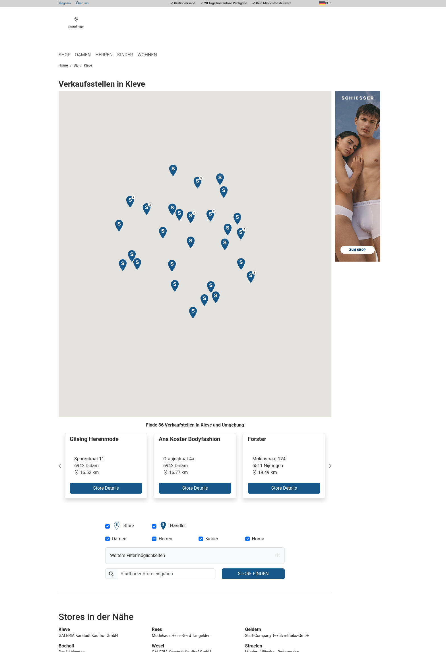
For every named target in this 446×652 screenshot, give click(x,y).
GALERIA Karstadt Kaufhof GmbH (88, 635)
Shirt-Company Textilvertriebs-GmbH (277, 635)
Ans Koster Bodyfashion (189, 439)
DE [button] (324, 3)
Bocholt (66, 646)
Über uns (82, 3)
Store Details (106, 488)
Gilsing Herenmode (94, 439)
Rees (157, 629)
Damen (83, 54)
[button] (162, 232)
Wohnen (147, 54)
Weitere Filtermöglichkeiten (137, 555)
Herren (104, 54)
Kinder (125, 54)
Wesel (158, 646)
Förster (257, 439)
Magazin (65, 3)
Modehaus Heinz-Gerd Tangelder (181, 635)
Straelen (253, 646)
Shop (65, 54)
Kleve (88, 65)
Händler (172, 525)
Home (63, 65)
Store (123, 525)
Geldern (253, 629)
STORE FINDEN (253, 573)
